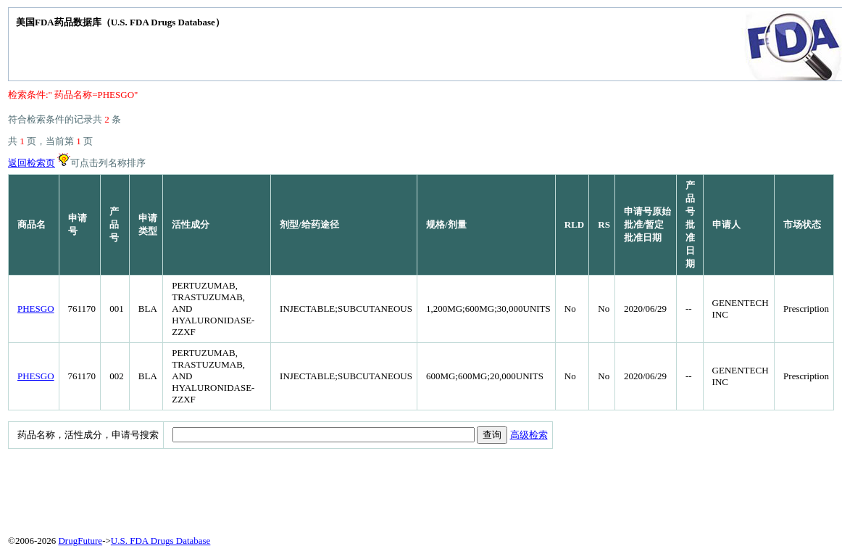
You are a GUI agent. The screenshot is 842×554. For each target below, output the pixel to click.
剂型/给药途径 (309, 224)
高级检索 (529, 434)
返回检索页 (31, 162)
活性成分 (190, 224)
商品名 (31, 224)
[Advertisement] (359, 488)
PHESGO (35, 308)
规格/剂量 (446, 224)
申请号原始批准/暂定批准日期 (647, 224)
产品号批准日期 (690, 224)
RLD (574, 224)
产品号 (114, 224)
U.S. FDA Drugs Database (161, 540)
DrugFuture (80, 540)
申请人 (726, 224)
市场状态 (802, 224)
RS (604, 224)
